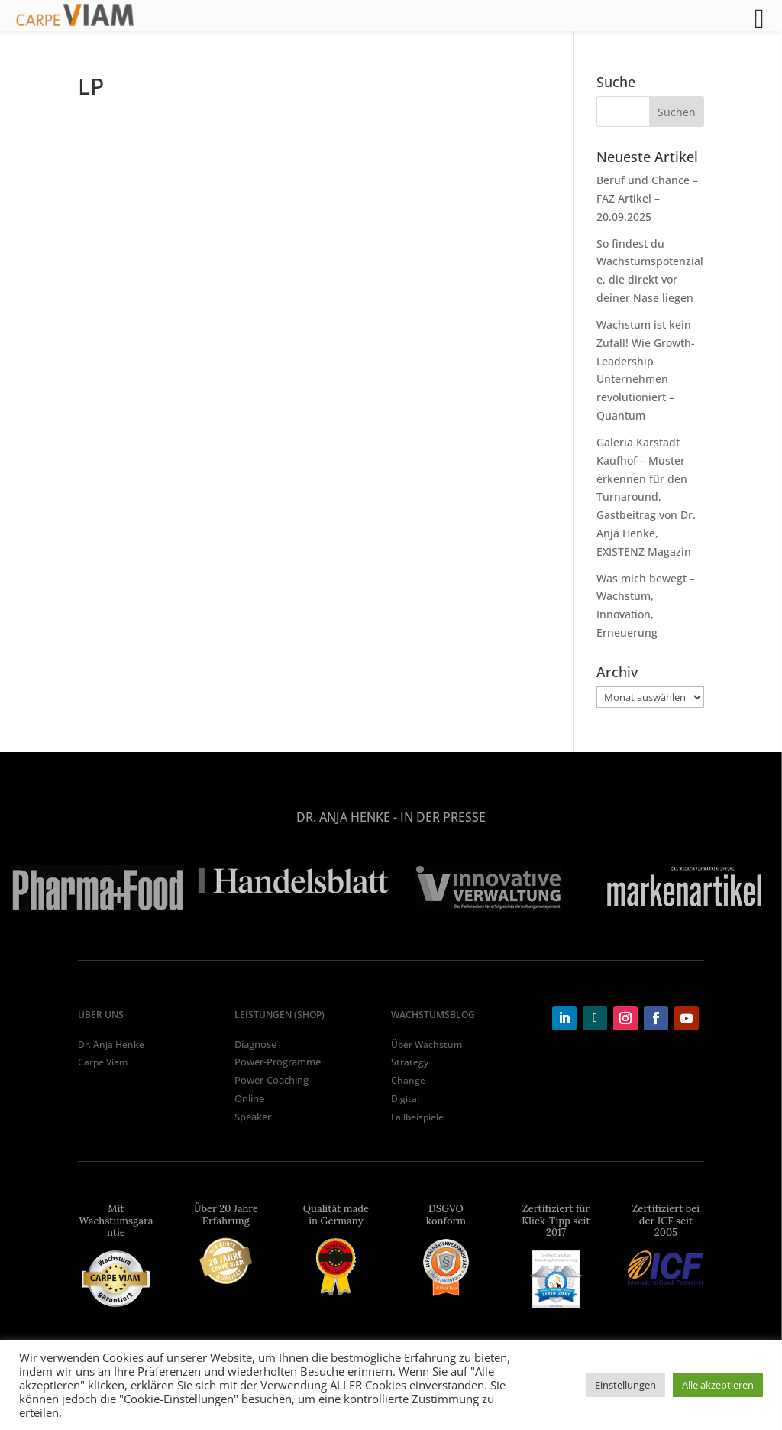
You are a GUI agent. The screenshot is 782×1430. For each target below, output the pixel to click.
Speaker (252, 1117)
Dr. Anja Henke (111, 1044)
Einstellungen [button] (625, 1385)
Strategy (409, 1061)
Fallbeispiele (417, 1117)
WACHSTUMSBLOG (433, 1014)
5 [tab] (391, 929)
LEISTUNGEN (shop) (279, 1014)
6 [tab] (414, 929)
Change (408, 1080)
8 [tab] (459, 929)
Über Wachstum (426, 1044)
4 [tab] (368, 929)
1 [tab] (299, 929)
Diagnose (255, 1044)
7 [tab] (436, 929)
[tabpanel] (98, 888)
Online (249, 1098)
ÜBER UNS (101, 1014)
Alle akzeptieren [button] (718, 1385)
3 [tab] (345, 929)
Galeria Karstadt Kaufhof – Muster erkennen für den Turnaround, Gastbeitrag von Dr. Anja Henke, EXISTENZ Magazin (646, 497)
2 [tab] (322, 929)
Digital (405, 1098)
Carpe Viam (103, 1061)
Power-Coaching (271, 1080)
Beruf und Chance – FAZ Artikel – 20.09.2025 (647, 198)
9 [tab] (482, 929)
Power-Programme (277, 1061)
